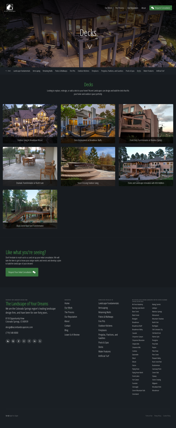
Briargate (135, 318)
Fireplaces (95, 70)
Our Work (108, 7)
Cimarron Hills (136, 347)
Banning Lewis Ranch (138, 308)
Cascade (134, 333)
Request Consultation (160, 7)
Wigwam (154, 383)
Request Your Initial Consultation (21, 272)
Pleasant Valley (156, 358)
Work (8, 71)
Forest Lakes (135, 376)
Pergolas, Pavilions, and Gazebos (112, 70)
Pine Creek (155, 354)
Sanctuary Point (156, 369)
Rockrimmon (156, 365)
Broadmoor (135, 322)
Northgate (155, 326)
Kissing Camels (156, 304)
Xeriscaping (36, 70)
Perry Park (155, 344)
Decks (139, 70)
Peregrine (155, 340)
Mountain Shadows (158, 318)
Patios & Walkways (61, 70)
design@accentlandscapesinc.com (19, 327)
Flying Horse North (137, 372)
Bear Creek (135, 311)
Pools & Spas (130, 70)
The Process (119, 7)
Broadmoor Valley (137, 329)
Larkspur (154, 308)
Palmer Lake (155, 336)
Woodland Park (156, 387)
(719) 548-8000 (12, 333)
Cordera (134, 351)
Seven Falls (155, 372)
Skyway (154, 376)
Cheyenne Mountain (138, 340)
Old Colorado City (157, 329)
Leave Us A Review (72, 334)
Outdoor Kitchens (83, 70)
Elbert (134, 358)
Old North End (156, 333)
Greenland (135, 394)
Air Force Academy (137, 304)
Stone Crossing (156, 379)
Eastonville (135, 354)
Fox (13, 416)
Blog (66, 330)
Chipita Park (135, 344)
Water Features (149, 70)
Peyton (154, 347)
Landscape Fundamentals (21, 70)
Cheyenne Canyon (137, 336)
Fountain (135, 383)
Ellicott (134, 362)
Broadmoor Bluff (137, 326)
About (144, 7)
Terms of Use (149, 416)
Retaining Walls (48, 70)
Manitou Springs (157, 311)
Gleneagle (135, 387)
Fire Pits (72, 70)
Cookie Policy (166, 416)
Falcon (134, 365)
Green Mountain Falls (138, 390)
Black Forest (135, 315)
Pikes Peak (155, 351)
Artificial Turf (160, 70)
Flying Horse (135, 369)
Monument (155, 315)
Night (10, 416)
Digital (16, 416)
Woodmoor (155, 390)
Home (67, 303)
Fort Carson (135, 379)
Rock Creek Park (157, 362)
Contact (67, 325)
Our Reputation (132, 7)
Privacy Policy (157, 416)
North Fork (155, 322)
